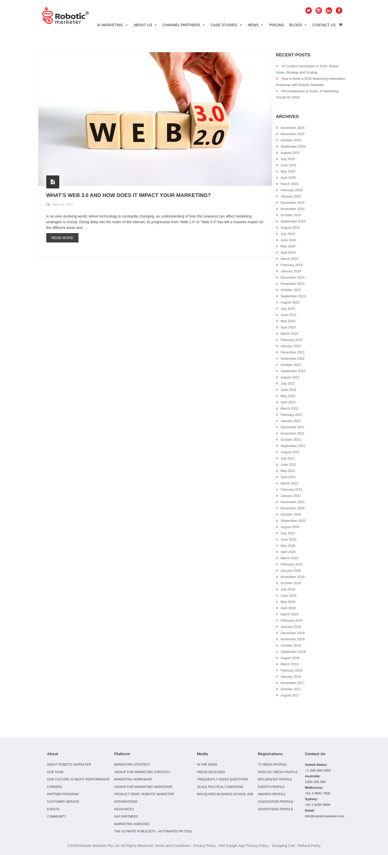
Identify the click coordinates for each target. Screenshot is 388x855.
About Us (145, 25)
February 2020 (292, 564)
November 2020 (293, 508)
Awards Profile (271, 794)
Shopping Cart (283, 846)
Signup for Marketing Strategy (142, 772)
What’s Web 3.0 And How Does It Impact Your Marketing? (128, 195)
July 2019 (288, 589)
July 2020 (288, 533)
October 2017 (291, 689)
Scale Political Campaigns (220, 787)
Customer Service (63, 802)
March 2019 (290, 614)
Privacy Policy (204, 846)
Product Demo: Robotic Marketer (144, 794)
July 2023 (288, 309)
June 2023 (289, 315)
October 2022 (291, 365)
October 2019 (291, 583)
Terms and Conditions (172, 846)
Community (56, 816)
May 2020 (288, 546)
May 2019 (288, 602)
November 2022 (293, 358)
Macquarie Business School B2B (225, 794)
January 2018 (291, 677)
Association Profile (275, 802)
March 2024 (290, 259)
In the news (207, 764)
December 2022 (293, 352)
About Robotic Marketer (69, 764)
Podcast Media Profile (278, 772)
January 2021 (291, 496)
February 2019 (292, 620)
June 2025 (289, 165)
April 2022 (288, 402)
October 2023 (291, 290)
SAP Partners (126, 816)
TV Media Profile (272, 764)
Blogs (298, 25)
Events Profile (271, 787)
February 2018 (292, 670)
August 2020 (290, 527)
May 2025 (288, 171)
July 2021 (288, 458)
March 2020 (290, 558)
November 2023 (293, 284)
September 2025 (293, 146)
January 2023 (291, 346)
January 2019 (291, 627)
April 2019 (288, 608)
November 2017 (293, 683)
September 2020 (293, 521)
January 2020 (291, 571)
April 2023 (288, 327)
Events (53, 809)
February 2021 (292, 489)
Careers (54, 787)
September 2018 (293, 652)
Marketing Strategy (132, 764)
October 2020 (291, 514)
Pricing (276, 25)
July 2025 (288, 159)
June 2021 (289, 464)
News (256, 25)
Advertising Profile (275, 809)
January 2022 (291, 421)
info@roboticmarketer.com (324, 816)
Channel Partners (183, 25)
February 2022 (292, 415)
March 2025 (290, 184)
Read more (62, 238)
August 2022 (290, 377)
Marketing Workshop (133, 779)
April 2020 (288, 552)
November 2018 (293, 639)
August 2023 (290, 302)
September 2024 (293, 221)
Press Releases (211, 772)
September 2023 (293, 296)
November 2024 (293, 209)
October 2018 (291, 645)
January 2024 (291, 271)
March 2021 (290, 483)
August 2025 (290, 153)
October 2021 (291, 440)
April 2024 (288, 252)
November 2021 (293, 433)
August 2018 (290, 658)
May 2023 (288, 321)
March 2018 (290, 664)
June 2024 (289, 240)
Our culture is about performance (78, 779)
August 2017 (290, 695)
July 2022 (288, 383)
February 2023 (292, 340)
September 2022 (293, 371)
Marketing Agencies (131, 824)
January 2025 (291, 196)
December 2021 (293, 427)
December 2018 (293, 633)
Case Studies (226, 25)
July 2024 (288, 234)
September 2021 (293, 446)
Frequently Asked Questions (222, 779)
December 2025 (293, 128)
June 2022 (289, 390)
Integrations (125, 802)
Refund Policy (309, 846)
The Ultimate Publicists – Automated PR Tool (153, 831)
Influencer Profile (275, 779)
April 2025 (288, 178)
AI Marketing (112, 25)
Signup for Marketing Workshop (143, 787)
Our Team (55, 772)
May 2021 (288, 471)
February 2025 (292, 190)
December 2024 (293, 203)
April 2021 (288, 477)
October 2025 (291, 140)
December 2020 (293, 502)
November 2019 (293, 577)
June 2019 (289, 595)
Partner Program (63, 794)
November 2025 (293, 134)
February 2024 (292, 265)
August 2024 (290, 227)
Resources (124, 809)
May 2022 (288, 396)
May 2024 (288, 246)
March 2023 (290, 334)
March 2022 (290, 408)
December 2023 (293, 277)
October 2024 (291, 215)
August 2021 (290, 452)
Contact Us (324, 25)
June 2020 (289, 539)
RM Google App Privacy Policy (243, 846)
